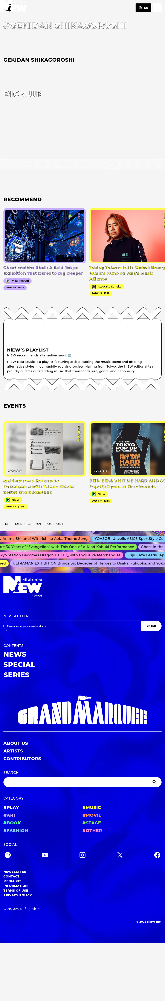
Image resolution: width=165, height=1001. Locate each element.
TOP (6, 524)
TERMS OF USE (15, 890)
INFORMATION (15, 886)
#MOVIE (91, 815)
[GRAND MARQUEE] (82, 710)
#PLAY (11, 807)
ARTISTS (13, 751)
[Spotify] (7, 856)
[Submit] (155, 782)
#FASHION (15, 830)
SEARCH (11, 773)
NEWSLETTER (16, 616)
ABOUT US (15, 743)
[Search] (82, 782)
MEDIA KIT (12, 881)
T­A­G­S (18, 524)
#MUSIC (91, 807)
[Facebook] (157, 856)
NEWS (14, 654)
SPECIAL (19, 664)
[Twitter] (120, 856)
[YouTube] (45, 856)
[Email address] (72, 626)
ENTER (151, 625)
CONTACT (11, 876)
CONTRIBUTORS (22, 758)
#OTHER (92, 830)
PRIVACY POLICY (17, 895)
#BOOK (12, 822)
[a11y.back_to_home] (13, 7)
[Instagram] (82, 856)
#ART (9, 815)
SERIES (16, 675)
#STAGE (91, 822)
